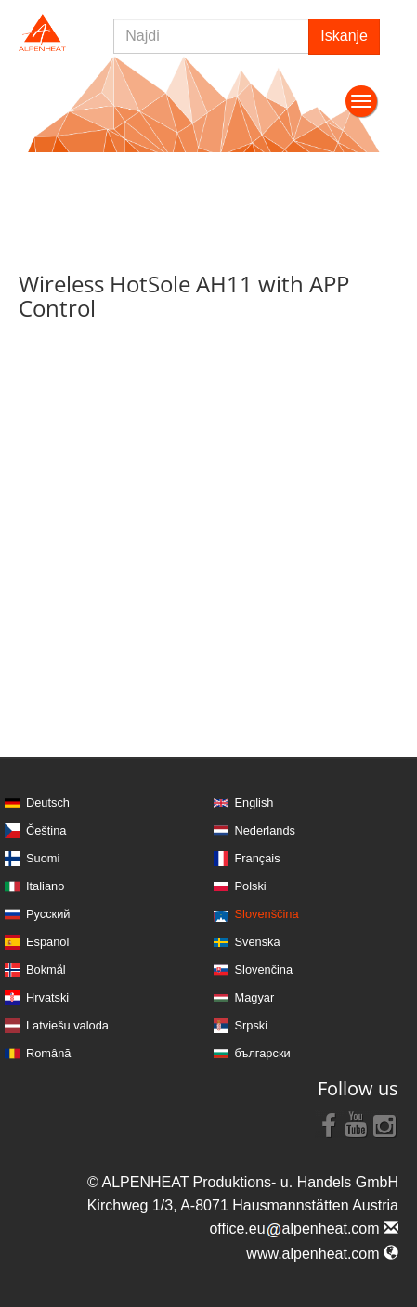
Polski (251, 886)
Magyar (255, 997)
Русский (48, 914)
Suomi (42, 858)
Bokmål (46, 970)
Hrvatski (47, 997)
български (263, 1053)
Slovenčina (264, 970)
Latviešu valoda (67, 1025)
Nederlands (265, 830)
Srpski (251, 1025)
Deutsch (48, 802)
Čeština (46, 830)
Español (47, 942)
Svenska (257, 942)
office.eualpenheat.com (303, 1228)
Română (48, 1053)
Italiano (45, 886)
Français (257, 858)
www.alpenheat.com (322, 1254)
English (254, 802)
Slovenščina (267, 914)
